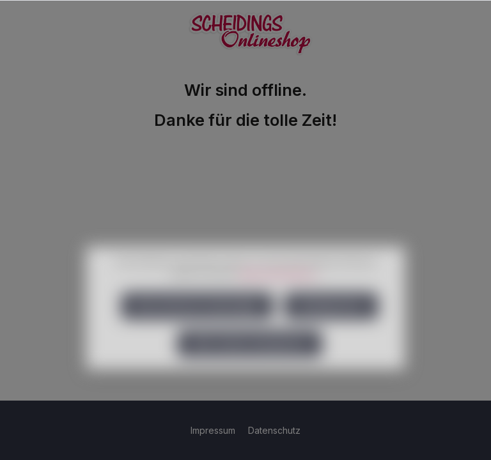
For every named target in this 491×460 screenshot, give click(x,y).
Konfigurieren (331, 322)
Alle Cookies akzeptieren (249, 360)
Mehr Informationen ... (280, 290)
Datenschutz (274, 430)
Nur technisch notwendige (197, 322)
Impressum (214, 430)
